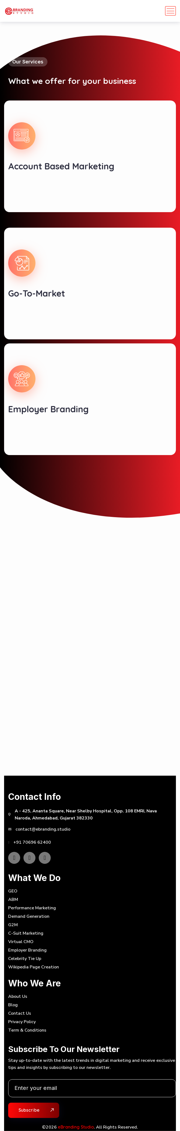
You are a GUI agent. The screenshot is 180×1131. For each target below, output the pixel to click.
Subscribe (29, 1110)
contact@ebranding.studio (43, 829)
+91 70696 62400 (32, 842)
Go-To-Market (36, 293)
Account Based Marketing (61, 166)
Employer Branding (48, 409)
